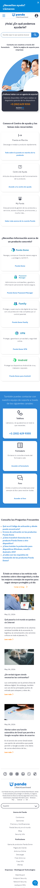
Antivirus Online (20, 851)
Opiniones (20, 821)
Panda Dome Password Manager (20, 293)
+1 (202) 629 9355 (20, 104)
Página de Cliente (20, 848)
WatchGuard (20, 875)
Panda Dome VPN (20, 349)
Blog (20, 831)
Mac (13, 800)
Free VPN (20, 861)
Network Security (20, 882)
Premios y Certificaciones (20, 824)
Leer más (8, 639)
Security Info (20, 834)
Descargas (20, 854)
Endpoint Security (20, 878)
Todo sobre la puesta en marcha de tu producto (20, 154)
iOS (27, 800)
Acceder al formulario (20, 466)
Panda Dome (20, 266)
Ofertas (20, 865)
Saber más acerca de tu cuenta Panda (20, 221)
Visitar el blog (19, 587)
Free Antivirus (20, 858)
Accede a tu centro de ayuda (20, 187)
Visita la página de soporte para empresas (26, 48)
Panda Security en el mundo (20, 827)
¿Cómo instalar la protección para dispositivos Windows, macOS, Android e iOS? (17, 549)
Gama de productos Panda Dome (20, 844)
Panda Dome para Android (20, 376)
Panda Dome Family (20, 322)
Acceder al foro (20, 498)
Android (19, 800)
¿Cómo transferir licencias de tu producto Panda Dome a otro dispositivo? (17, 540)
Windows (33, 798)
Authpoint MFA (20, 885)
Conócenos (20, 817)
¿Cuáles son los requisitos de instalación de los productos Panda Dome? (18, 558)
